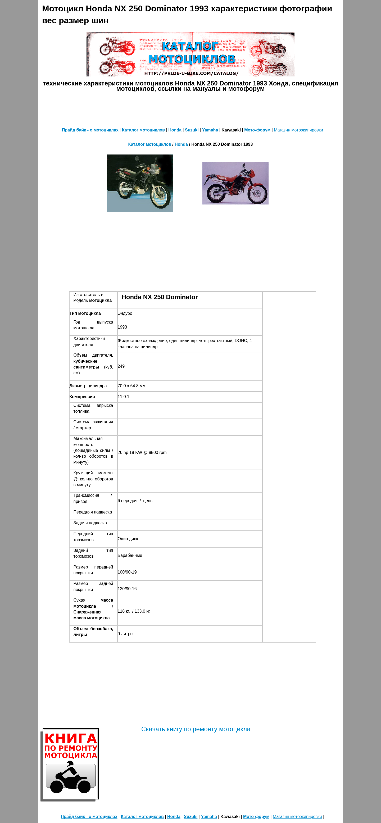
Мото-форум (257, 130)
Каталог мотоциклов (143, 130)
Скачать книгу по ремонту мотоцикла (196, 729)
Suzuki (192, 130)
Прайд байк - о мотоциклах (90, 130)
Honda (175, 130)
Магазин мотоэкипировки (298, 130)
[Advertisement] (190, 108)
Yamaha (210, 130)
